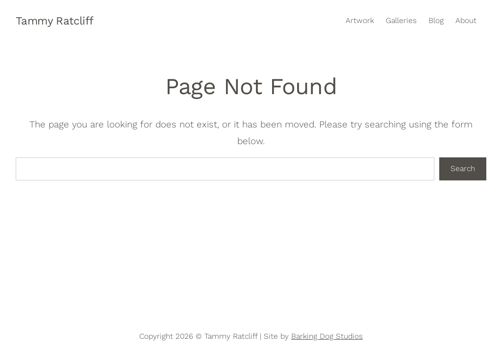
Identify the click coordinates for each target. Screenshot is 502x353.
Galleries (401, 20)
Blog (436, 20)
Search (463, 168)
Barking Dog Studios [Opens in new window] (327, 336)
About (466, 20)
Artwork (360, 20)
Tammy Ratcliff (55, 20)
